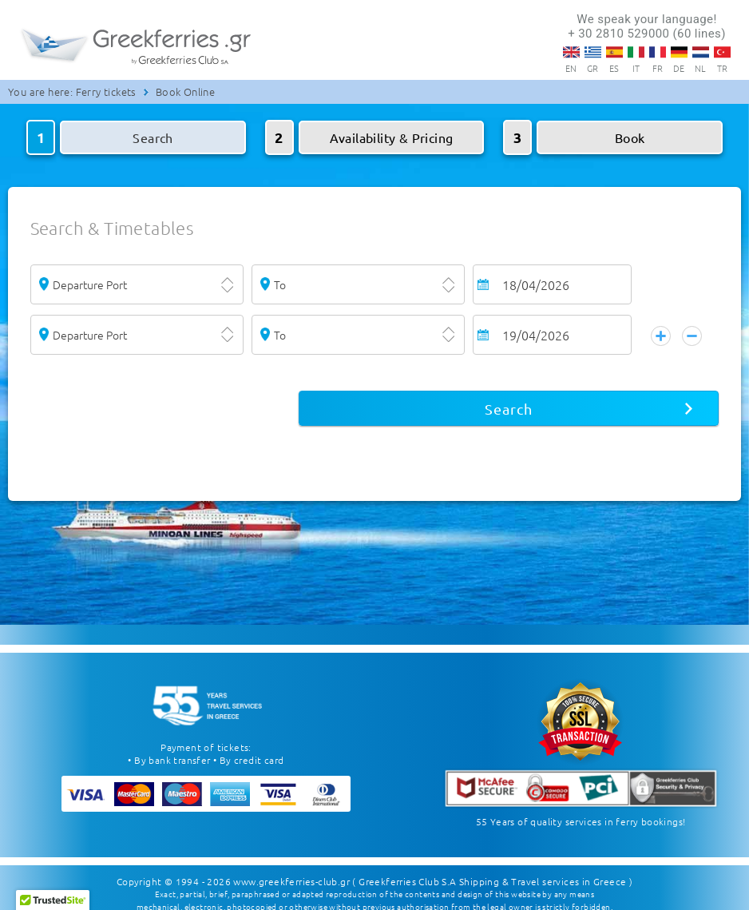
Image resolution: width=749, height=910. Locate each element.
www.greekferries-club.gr (291, 870)
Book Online (185, 91)
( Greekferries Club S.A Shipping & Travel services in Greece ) (492, 870)
